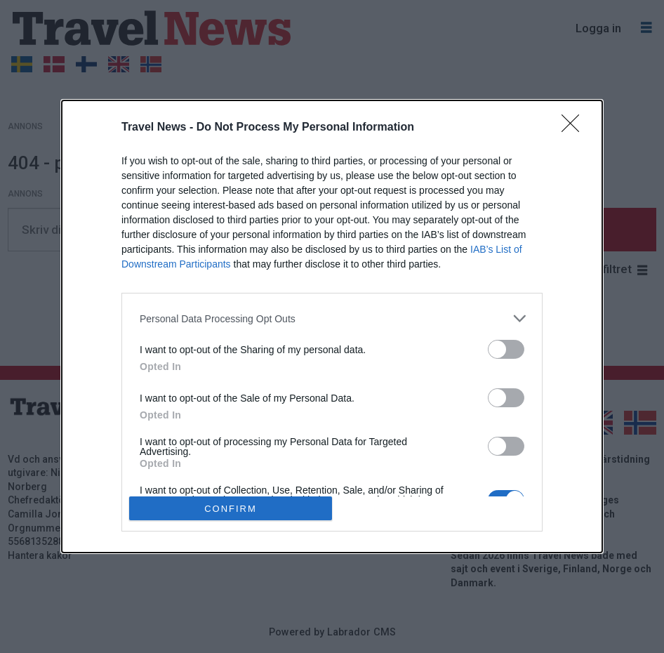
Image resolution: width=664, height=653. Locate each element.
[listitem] (332, 318)
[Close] (575, 127)
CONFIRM (230, 508)
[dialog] (332, 326)
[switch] (506, 349)
